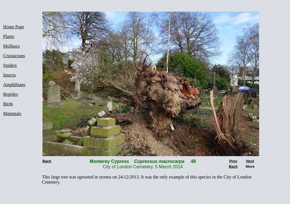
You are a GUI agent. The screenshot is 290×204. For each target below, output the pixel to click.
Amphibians (14, 84)
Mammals (12, 113)
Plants (8, 36)
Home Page (13, 26)
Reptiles (10, 94)
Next (250, 161)
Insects (9, 75)
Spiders (10, 65)
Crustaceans (14, 55)
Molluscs (11, 46)
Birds (8, 103)
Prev (233, 161)
